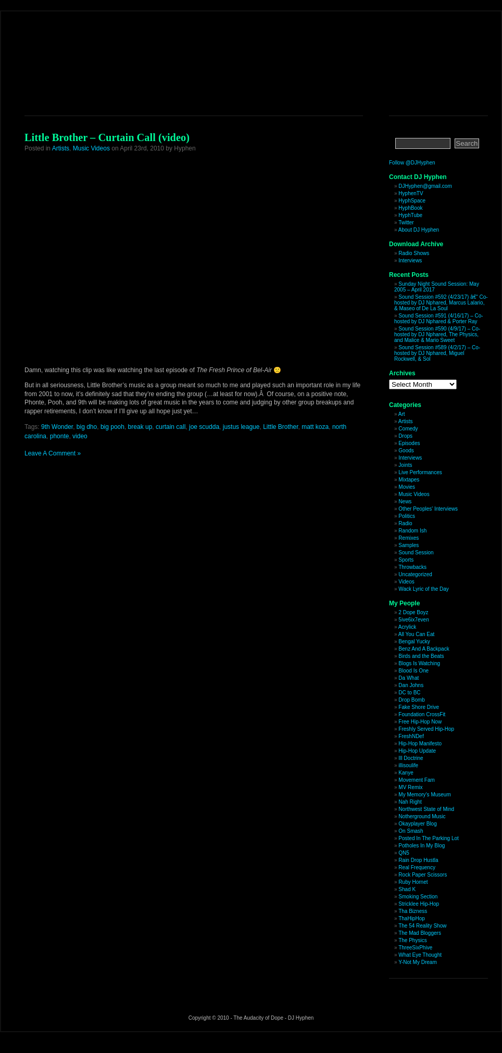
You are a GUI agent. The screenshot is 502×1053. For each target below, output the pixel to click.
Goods (405, 450)
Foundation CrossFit (421, 714)
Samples (408, 545)
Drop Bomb (411, 700)
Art (401, 414)
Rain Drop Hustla (418, 860)
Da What (408, 678)
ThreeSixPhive (415, 947)
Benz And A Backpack (423, 649)
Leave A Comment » (52, 453)
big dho (87, 426)
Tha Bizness (412, 911)
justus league (241, 426)
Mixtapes (408, 480)
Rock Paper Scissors (422, 875)
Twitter (405, 222)
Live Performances (420, 472)
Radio (405, 523)
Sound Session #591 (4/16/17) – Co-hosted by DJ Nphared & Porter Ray (438, 318)
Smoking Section (417, 896)
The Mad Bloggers (419, 933)
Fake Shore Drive (418, 707)
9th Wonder (57, 426)
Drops (405, 436)
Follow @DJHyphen (412, 163)
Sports (405, 560)
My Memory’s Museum (424, 794)
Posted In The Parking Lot (428, 838)
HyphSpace (411, 201)
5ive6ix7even (413, 620)
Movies (406, 487)
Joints (405, 465)
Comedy (408, 429)
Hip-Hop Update (417, 751)
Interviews (410, 260)
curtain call (170, 426)
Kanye (405, 773)
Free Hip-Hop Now (420, 722)
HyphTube (410, 215)
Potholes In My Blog (421, 845)
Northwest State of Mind (426, 809)
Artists (60, 148)
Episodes (409, 443)
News (404, 501)
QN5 (403, 853)
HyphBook (410, 208)
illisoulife (408, 765)
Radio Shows (413, 253)
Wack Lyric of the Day (423, 589)
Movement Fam (416, 780)
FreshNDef (410, 736)
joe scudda (204, 426)
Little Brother (280, 426)
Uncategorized (415, 574)
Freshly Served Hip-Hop (426, 729)
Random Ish (412, 531)
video (79, 436)
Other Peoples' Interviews (428, 509)
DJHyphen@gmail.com (424, 186)
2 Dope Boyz (413, 612)
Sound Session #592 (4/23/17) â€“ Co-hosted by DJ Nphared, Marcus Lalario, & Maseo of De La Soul (441, 302)
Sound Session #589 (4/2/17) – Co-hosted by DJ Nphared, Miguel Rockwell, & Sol (437, 353)
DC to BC (409, 692)
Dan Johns (410, 685)
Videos (406, 582)
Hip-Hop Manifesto (420, 743)
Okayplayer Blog (417, 824)
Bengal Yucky (414, 641)
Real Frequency (416, 867)
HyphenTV (410, 193)
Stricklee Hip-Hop (418, 904)
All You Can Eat (416, 634)
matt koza (315, 426)
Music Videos (91, 148)
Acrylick (407, 627)
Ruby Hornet (413, 882)
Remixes (408, 538)
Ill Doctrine (410, 758)
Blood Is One (413, 671)
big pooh (112, 426)
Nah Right (409, 802)
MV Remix (410, 787)
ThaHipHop (411, 918)
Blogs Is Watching (419, 663)
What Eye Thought (420, 955)
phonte (59, 436)
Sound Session (415, 552)
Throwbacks (412, 567)
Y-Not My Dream (417, 962)
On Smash (410, 831)
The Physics (412, 940)
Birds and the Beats (421, 656)
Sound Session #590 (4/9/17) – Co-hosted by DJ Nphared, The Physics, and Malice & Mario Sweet (437, 334)
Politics (406, 516)
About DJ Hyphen (418, 230)
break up (140, 426)
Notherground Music (421, 816)
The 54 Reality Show (422, 926)
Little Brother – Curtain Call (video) (107, 137)
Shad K (407, 889)
